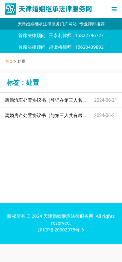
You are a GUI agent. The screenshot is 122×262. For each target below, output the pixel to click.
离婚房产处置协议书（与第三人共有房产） (48, 115)
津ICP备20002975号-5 (61, 230)
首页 (9, 61)
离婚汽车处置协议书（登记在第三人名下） (48, 100)
